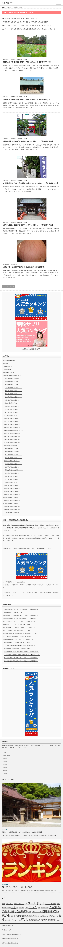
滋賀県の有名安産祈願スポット (13, 479)
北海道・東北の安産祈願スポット (13, 375)
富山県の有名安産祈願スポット (13, 406)
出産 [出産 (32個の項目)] (13, 907)
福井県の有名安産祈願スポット (13, 412)
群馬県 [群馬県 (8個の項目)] (51, 916)
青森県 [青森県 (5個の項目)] (58, 920)
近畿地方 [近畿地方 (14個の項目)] (30, 920)
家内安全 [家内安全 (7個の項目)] (34, 912)
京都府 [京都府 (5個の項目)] (9, 907)
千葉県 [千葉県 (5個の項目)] (26, 907)
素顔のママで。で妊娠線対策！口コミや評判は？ (17, 648)
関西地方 (5, 764)
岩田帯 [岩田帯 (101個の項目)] (45, 911)
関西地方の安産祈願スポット (12, 461)
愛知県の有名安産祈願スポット (13, 451)
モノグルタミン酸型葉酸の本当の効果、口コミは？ (17, 636)
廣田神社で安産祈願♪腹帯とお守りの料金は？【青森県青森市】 (27, 100)
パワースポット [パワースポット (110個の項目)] (34, 903)
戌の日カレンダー (9, 372)
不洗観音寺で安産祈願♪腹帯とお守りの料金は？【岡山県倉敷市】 (21, 651)
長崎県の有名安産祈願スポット (13, 509)
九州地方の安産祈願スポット (12, 503)
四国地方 (5, 770)
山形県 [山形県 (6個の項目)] (39, 912)
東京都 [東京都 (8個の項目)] (13, 916)
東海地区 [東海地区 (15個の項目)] (32, 916)
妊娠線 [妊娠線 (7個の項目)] (43, 908)
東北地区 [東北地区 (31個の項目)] (24, 916)
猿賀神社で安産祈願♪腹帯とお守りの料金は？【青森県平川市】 (27, 62)
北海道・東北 (6, 755)
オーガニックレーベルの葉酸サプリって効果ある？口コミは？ (20, 633)
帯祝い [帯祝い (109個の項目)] (54, 911)
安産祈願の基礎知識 (9, 360)
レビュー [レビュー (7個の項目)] (48, 904)
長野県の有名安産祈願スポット (13, 424)
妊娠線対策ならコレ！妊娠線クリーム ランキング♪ (17, 642)
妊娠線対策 (14, 264)
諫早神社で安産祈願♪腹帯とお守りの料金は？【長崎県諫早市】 (21, 618)
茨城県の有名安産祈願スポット (13, 418)
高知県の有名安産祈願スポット (13, 500)
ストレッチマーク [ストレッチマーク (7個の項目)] (19, 904)
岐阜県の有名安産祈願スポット (13, 454)
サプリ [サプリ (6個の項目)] (3, 904)
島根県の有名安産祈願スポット (13, 494)
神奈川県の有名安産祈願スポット (14, 430)
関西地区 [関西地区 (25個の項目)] (52, 920)
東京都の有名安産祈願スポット (13, 421)
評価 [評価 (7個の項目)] (19, 920)
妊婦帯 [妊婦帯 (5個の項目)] (47, 907)
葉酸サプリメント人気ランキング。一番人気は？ (17, 624)
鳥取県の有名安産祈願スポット (13, 485)
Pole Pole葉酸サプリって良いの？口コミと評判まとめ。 (19, 639)
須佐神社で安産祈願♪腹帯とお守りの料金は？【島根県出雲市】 (21, 658)
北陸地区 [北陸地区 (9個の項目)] (21, 908)
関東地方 (5, 758)
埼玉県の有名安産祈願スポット (13, 433)
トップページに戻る (8, 286)
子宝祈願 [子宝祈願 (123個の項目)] (55, 907)
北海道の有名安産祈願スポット (13, 400)
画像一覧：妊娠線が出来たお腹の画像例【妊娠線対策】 (24, 267)
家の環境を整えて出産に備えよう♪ (13, 612)
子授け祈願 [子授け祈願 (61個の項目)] (8, 911)
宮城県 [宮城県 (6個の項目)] (29, 912)
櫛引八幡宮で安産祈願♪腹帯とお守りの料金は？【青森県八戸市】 (28, 225)
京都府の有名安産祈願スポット (13, 464)
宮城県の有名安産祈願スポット (13, 381)
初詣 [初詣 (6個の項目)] (17, 907)
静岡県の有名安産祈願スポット (13, 448)
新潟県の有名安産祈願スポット (13, 384)
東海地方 (5, 761)
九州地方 (5, 773)
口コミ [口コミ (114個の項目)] (32, 907)
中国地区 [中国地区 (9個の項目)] (53, 904)
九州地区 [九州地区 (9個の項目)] (4, 908)
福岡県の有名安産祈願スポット (13, 506)
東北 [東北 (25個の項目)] (18, 916)
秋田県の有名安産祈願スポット (13, 391)
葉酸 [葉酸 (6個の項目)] (6, 920)
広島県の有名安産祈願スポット (13, 488)
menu (58, 3)
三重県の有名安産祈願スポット (13, 458)
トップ (4, 752)
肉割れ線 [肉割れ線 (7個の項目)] (55, 916)
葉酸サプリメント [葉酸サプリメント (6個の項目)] (12, 920)
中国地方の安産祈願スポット (12, 482)
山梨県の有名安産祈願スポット (13, 442)
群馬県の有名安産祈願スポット (13, 427)
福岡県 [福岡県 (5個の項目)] (46, 916)
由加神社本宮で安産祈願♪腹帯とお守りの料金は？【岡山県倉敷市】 (22, 655)
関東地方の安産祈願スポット (12, 415)
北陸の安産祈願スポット (10, 403)
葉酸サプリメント (10, 366)
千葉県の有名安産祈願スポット (13, 436)
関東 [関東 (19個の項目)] (36, 920)
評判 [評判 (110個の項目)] (24, 919)
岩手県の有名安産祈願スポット (13, 378)
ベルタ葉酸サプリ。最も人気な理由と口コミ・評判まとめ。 (20, 627)
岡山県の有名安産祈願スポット (13, 491)
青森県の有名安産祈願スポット (19, 59)
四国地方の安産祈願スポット (12, 497)
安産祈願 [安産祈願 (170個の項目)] (21, 911)
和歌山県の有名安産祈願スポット (14, 470)
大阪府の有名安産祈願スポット (13, 476)
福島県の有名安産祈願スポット (13, 394)
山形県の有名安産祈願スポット (13, 387)
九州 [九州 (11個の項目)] (58, 904)
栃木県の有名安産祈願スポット (13, 439)
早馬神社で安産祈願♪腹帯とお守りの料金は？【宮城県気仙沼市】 (21, 609)
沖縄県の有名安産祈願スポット (13, 512)
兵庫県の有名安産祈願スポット (13, 467)
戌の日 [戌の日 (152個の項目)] (6, 915)
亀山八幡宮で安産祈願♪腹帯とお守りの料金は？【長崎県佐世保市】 (22, 615)
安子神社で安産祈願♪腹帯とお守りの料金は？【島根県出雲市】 (21, 661)
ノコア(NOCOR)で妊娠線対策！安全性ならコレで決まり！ (19, 645)
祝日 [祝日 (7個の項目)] (37, 916)
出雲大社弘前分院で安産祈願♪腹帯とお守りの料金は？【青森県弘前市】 (31, 183)
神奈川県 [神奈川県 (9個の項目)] (42, 916)
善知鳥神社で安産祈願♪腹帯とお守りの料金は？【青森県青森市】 (28, 141)
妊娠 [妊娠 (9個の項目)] (39, 908)
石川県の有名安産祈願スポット (13, 409)
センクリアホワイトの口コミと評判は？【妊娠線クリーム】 (20, 621)
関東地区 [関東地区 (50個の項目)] (43, 919)
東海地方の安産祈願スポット (12, 445)
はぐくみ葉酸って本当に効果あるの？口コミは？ (17, 630)
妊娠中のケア (7, 363)
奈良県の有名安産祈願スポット (13, 473)
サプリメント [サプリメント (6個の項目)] (9, 904)
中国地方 (5, 767)
